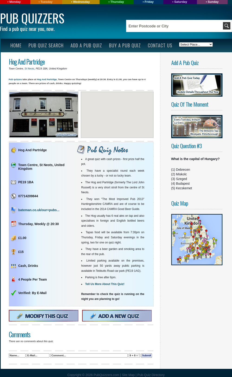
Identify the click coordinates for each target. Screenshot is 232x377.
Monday (15, 1)
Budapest (183, 183)
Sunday (213, 1)
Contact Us (160, 45)
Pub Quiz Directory (150, 375)
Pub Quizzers (32, 18)
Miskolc (181, 174)
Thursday (117, 1)
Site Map (128, 375)
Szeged (181, 179)
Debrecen (183, 169)
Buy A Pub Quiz (125, 45)
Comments (19, 334)
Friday (149, 1)
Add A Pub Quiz (86, 45)
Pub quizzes (15, 79)
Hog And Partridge (27, 61)
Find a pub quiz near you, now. (27, 28)
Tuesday (46, 1)
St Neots (29, 68)
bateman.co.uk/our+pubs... (39, 210)
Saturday (180, 1)
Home (16, 45)
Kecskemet (184, 188)
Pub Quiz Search (46, 45)
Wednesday (81, 1)
